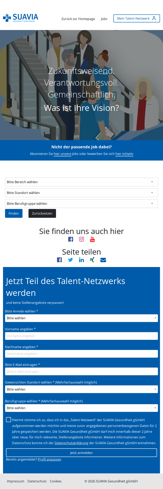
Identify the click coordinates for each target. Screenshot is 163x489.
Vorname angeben (20, 329)
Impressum (15, 481)
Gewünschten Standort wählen (51, 382)
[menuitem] (20, 18)
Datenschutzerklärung (71, 443)
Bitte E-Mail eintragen (22, 364)
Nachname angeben (21, 347)
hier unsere (62, 154)
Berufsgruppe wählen (44, 401)
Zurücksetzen (42, 213)
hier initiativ (124, 154)
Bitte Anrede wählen (21, 311)
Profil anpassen (49, 459)
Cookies (56, 481)
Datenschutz (37, 481)
